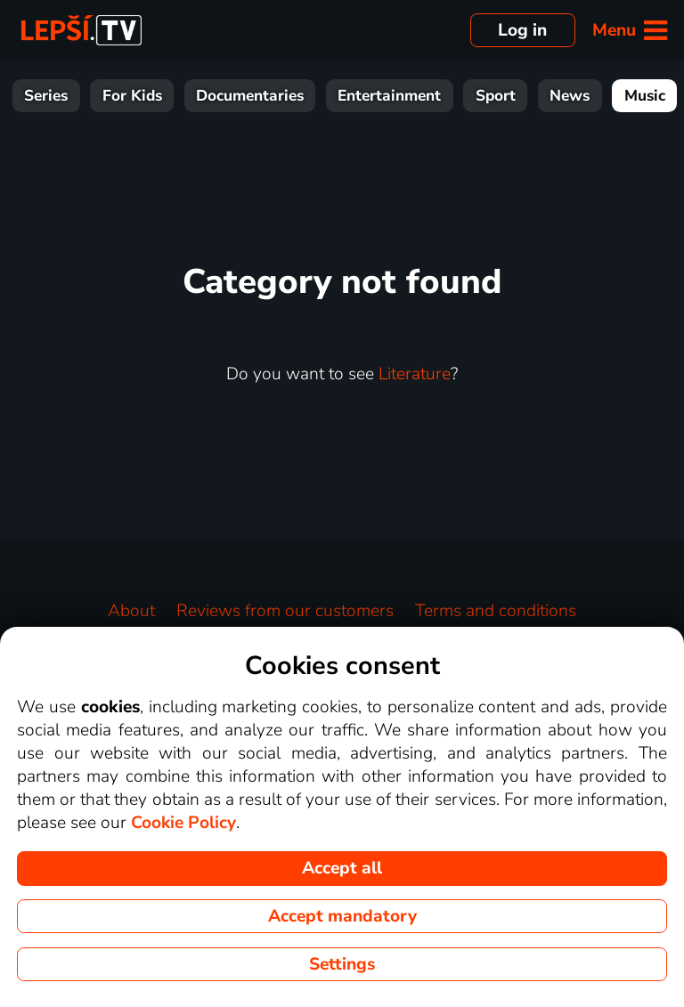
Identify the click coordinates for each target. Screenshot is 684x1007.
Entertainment (389, 95)
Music (644, 95)
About (131, 610)
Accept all (342, 868)
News (570, 95)
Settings (342, 964)
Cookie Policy (183, 822)
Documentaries (250, 95)
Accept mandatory (342, 916)
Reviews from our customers (285, 610)
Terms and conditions (495, 610)
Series (46, 95)
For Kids (132, 95)
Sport (496, 95)
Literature (415, 374)
